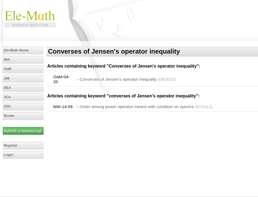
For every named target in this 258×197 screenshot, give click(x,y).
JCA (7, 97)
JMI (7, 78)
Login (8, 155)
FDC (7, 106)
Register (10, 145)
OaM (7, 69)
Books (9, 116)
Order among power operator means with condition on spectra (137, 106)
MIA (7, 60)
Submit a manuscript (22, 131)
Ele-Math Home (16, 50)
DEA (7, 88)
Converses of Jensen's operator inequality (118, 79)
